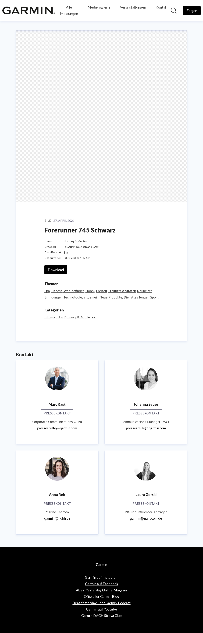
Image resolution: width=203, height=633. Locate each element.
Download (56, 269)
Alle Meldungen (69, 10)
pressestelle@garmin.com (57, 428)
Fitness (49, 317)
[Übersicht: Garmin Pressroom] (28, 10)
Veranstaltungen (133, 7)
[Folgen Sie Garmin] (192, 10)
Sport (154, 297)
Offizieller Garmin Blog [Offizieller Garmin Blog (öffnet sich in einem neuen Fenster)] (101, 596)
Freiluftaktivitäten (122, 291)
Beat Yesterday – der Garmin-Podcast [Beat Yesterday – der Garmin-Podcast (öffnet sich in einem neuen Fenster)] (102, 603)
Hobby (90, 291)
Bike (59, 317)
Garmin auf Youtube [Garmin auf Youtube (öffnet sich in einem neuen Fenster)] (101, 609)
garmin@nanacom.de (146, 518)
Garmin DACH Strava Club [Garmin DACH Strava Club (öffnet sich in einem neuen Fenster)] (101, 615)
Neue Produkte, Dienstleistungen (124, 297)
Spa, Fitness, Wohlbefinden (64, 291)
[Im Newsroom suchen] (173, 10)
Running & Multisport (80, 317)
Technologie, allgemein (81, 297)
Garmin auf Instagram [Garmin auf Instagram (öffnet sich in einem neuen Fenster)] (101, 577)
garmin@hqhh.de (57, 518)
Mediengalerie (99, 7)
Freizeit (101, 291)
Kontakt (162, 7)
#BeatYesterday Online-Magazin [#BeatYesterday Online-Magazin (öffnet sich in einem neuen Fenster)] (101, 590)
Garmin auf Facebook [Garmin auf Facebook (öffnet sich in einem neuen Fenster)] (101, 583)
